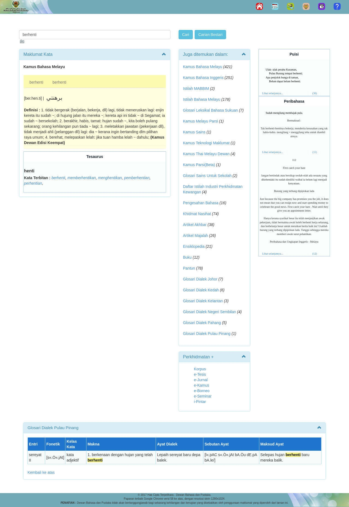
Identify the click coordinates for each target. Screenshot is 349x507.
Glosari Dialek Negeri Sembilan (209, 312)
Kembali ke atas (41, 472)
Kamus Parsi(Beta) (199, 165)
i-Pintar (200, 401)
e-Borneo (202, 391)
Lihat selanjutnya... (272, 93)
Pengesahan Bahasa (200, 203)
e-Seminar (203, 396)
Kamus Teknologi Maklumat (206, 143)
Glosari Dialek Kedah (201, 290)
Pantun (189, 268)
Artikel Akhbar (194, 224)
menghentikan (110, 178)
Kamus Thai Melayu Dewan (206, 154)
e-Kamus (201, 385)
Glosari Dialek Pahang (202, 322)
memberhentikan (81, 178)
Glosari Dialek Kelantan (203, 301)
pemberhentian (136, 178)
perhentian (33, 183)
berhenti (36, 82)
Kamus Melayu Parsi (200, 121)
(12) (314, 253)
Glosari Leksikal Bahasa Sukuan (210, 110)
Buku (187, 257)
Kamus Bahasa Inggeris (203, 77)
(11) (314, 152)
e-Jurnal (201, 380)
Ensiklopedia (193, 246)
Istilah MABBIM (196, 88)
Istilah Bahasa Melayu (201, 99)
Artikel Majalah (195, 235)
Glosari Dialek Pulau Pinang (206, 333)
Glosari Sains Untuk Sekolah (207, 175)
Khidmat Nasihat (197, 214)
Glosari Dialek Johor (200, 279)
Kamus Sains (194, 132)
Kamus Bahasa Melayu (203, 67)
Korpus (200, 369)
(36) (314, 93)
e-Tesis (200, 374)
